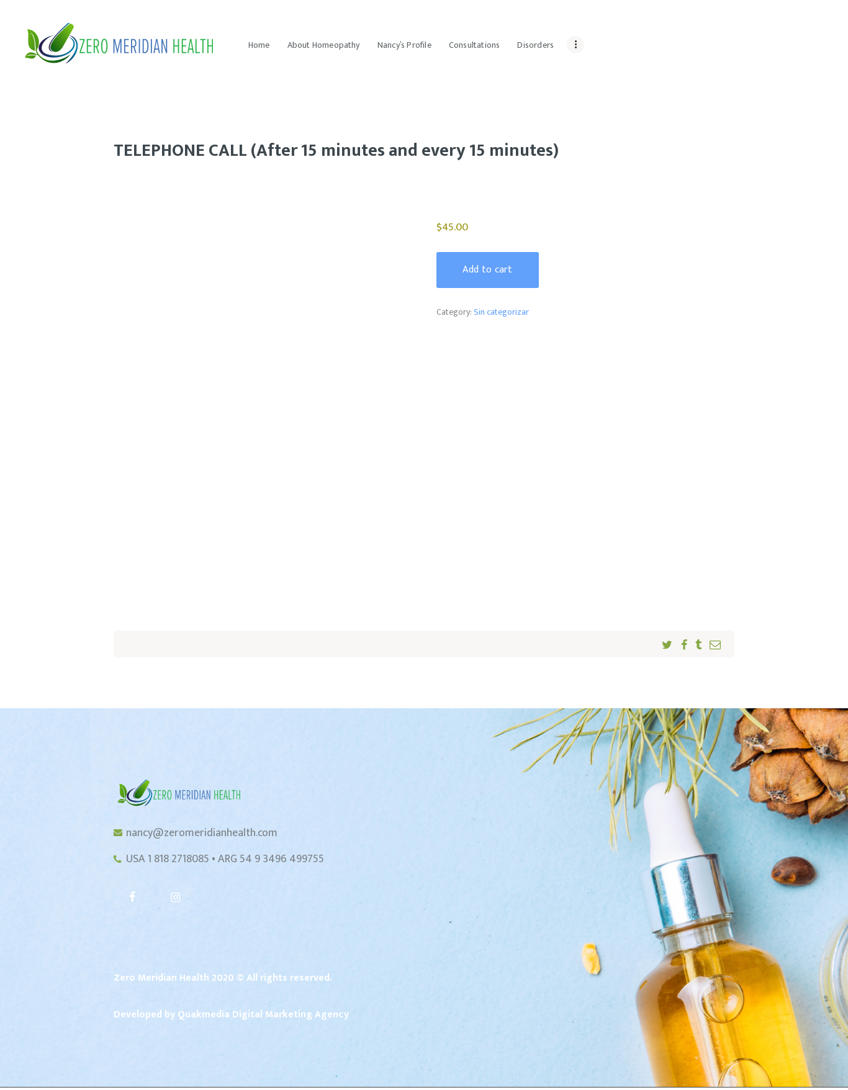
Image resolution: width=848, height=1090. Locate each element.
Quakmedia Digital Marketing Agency (263, 1016)
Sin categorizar (501, 312)
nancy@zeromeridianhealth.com (201, 833)
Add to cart (488, 269)
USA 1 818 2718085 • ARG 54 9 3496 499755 (225, 860)
